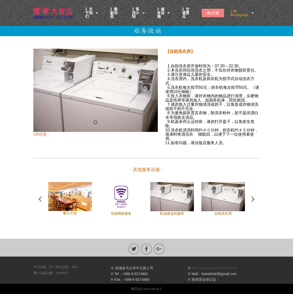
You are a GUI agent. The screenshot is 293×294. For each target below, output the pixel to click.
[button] (40, 198)
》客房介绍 (135, 12)
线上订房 (213, 13)
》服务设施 (161, 12)
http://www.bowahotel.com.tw (214, 272)
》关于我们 (89, 12)
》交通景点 (185, 12)
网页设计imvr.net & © (146, 289)
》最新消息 (113, 12)
